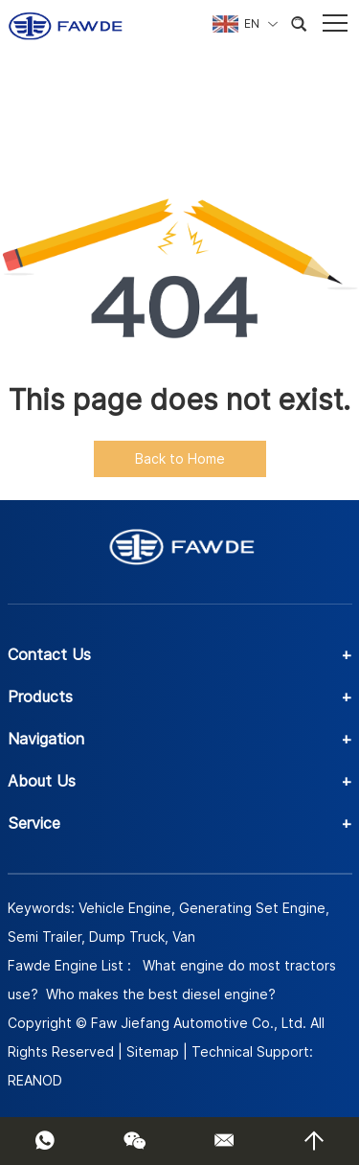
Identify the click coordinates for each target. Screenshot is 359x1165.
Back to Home (180, 458)
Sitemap (152, 1051)
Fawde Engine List (65, 965)
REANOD (35, 1080)
